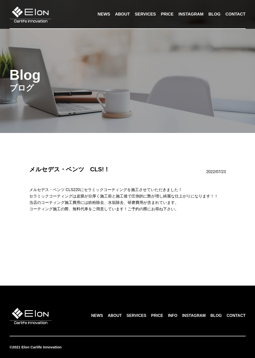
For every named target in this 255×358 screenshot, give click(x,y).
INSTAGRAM (191, 14)
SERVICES (145, 14)
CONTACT (235, 14)
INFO (172, 315)
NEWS (104, 14)
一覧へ (127, 251)
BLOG (215, 14)
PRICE (167, 14)
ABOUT (122, 14)
